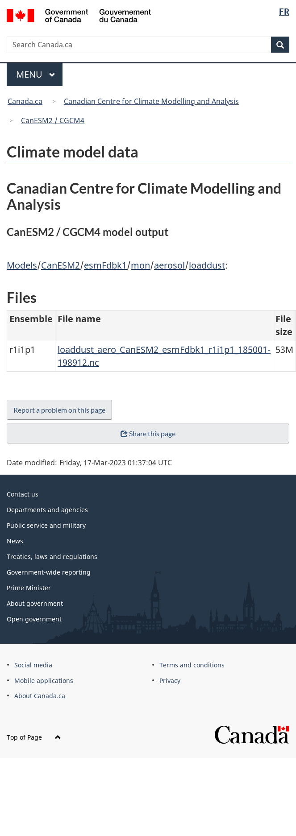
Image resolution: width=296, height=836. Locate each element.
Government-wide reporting (49, 572)
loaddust (207, 265)
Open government (34, 619)
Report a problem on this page (59, 410)
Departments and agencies (47, 509)
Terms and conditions (192, 665)
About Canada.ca (39, 695)
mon (140, 265)
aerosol (169, 265)
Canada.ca (25, 101)
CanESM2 (60, 265)
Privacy (169, 680)
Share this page (148, 433)
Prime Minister (29, 588)
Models (22, 265)
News (15, 541)
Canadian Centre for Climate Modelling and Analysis (151, 101)
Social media (33, 665)
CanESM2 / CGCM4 (52, 120)
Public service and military (46, 525)
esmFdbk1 (105, 265)
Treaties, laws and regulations (52, 556)
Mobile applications (43, 680)
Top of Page (34, 737)
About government (35, 603)
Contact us (22, 494)
